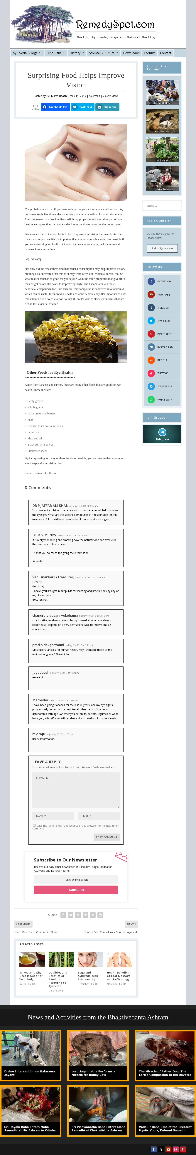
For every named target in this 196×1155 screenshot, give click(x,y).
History (75, 52)
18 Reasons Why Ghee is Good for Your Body (31, 976)
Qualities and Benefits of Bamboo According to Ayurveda (58, 979)
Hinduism (53, 52)
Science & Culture (101, 52)
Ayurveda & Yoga (25, 52)
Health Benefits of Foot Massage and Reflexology (118, 976)
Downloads (131, 52)
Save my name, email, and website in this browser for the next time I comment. (75, 827)
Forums (150, 52)
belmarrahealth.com (46, 473)
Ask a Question (162, 248)
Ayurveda (94, 96)
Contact (165, 52)
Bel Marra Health (56, 96)
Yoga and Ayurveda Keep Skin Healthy (88, 976)
